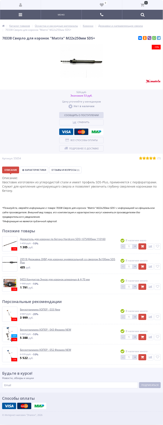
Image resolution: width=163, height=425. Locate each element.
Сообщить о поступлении (81, 115)
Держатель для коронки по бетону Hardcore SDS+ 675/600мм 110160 (62, 239)
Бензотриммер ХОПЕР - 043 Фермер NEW (45, 329)
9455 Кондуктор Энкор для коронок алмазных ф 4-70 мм (55, 279)
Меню (61, 14)
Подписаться (150, 385)
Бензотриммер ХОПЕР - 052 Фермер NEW (45, 350)
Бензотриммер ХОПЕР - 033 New (40, 309)
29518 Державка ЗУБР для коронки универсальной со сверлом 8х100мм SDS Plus (67, 261)
